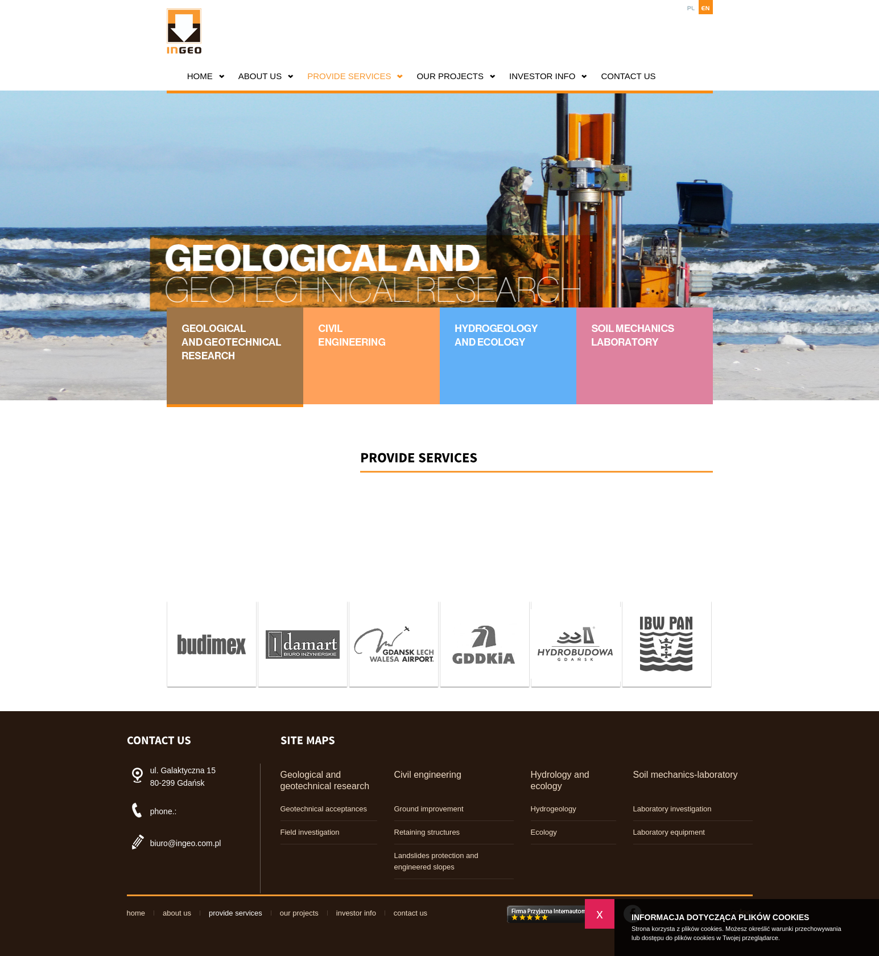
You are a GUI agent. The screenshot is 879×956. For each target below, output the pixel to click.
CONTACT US (628, 76)
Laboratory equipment (669, 832)
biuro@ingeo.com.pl (185, 843)
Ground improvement (429, 809)
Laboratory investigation (672, 809)
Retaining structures (427, 832)
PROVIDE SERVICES (349, 76)
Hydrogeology (553, 809)
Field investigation (310, 832)
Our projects (450, 76)
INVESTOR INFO (542, 76)
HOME (200, 76)
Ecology (544, 832)
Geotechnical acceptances (323, 809)
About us (260, 76)
